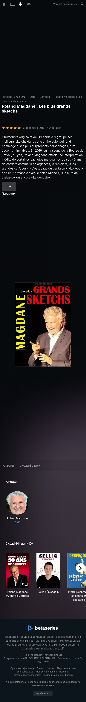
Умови (50, 668)
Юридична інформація (22, 668)
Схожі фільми (30, 465)
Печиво (41, 668)
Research (64, 671)
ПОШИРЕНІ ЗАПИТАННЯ (42, 658)
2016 (33, 96)
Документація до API (15, 658)
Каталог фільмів (53, 654)
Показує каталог (33, 654)
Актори (8, 465)
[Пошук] (82, 4)
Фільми (21, 96)
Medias (39, 671)
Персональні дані (66, 668)
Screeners (51, 671)
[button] (17, 507)
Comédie (44, 96)
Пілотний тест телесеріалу (27, 675)
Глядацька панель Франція (58, 675)
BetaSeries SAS (25, 671)
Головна (7, 96)
